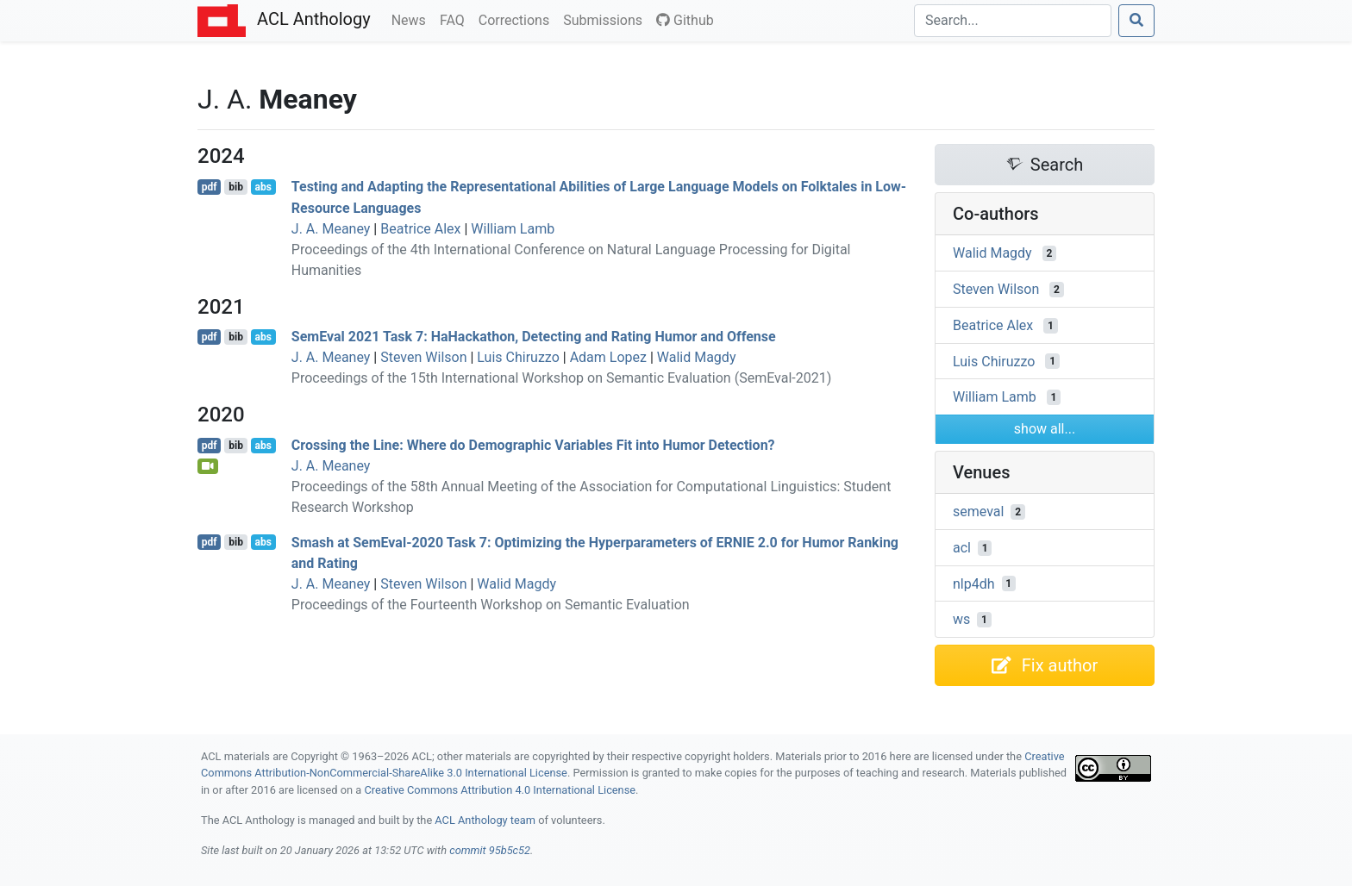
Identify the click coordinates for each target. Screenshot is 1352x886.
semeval (978, 511)
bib (235, 187)
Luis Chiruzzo (518, 357)
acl (962, 548)
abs (262, 187)
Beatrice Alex (420, 229)
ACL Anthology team (485, 820)
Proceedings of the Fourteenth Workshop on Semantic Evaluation (490, 604)
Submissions (606, 18)
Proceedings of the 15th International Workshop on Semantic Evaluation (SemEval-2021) (561, 378)
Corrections (517, 18)
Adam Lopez (608, 357)
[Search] (1012, 20)
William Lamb (512, 229)
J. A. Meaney (331, 229)
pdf (209, 187)
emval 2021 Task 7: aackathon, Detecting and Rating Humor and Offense (533, 336)
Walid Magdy (696, 357)
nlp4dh (974, 583)
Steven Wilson (423, 357)
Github (685, 20)
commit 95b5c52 (489, 850)
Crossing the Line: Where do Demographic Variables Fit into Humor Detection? (533, 445)
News (412, 18)
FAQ (456, 18)
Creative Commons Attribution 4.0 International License (499, 789)
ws (961, 619)
